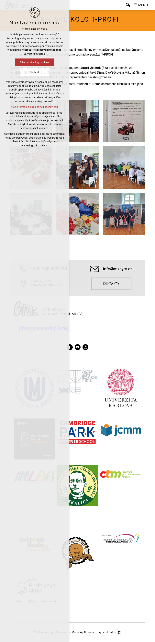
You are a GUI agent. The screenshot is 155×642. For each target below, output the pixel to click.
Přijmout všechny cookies (34, 62)
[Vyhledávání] (128, 5)
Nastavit (34, 72)
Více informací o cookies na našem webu (34, 106)
